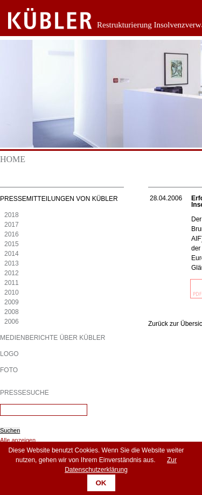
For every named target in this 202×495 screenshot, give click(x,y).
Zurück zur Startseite (41, 19)
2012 (11, 273)
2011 (11, 283)
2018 (11, 215)
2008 (11, 312)
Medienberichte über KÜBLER (52, 337)
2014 (11, 253)
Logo (9, 354)
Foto (9, 370)
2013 (11, 263)
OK (101, 483)
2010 (11, 292)
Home (12, 159)
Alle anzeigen (18, 440)
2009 (11, 302)
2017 (11, 224)
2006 (11, 321)
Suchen (10, 430)
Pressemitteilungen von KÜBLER (59, 199)
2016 (11, 234)
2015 (11, 244)
